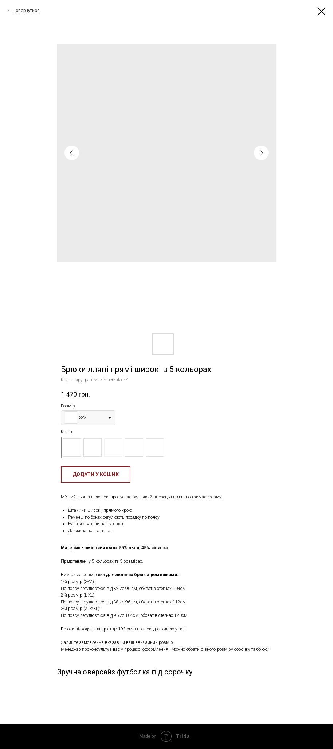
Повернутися (26, 10)
